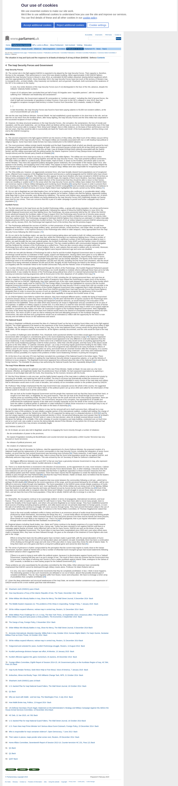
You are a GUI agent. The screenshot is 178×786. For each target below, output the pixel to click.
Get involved (70, 45)
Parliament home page (20, 52)
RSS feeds (108, 35)
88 (26, 482)
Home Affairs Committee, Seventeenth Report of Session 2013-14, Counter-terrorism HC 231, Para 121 (49, 743)
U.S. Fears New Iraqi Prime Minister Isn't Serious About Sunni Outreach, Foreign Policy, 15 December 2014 (51, 726)
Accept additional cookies (37, 25)
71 (103, 188)
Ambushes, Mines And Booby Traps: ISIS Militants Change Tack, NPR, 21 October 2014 (43, 675)
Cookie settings (97, 25)
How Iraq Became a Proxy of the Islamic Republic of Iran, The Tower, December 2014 (42, 593)
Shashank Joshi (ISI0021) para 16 (22, 681)
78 (54, 299)
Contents (101, 58)
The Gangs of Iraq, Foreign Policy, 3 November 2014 (29, 622)
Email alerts (98, 35)
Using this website (53, 782)
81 (70, 405)
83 (100, 417)
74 (94, 274)
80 (94, 362)
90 (59, 520)
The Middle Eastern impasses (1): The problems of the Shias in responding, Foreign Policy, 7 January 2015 (51, 604)
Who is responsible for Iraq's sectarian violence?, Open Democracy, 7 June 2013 (40, 732)
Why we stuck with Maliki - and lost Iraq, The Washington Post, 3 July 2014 (38, 697)
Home (8, 45)
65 (18, 169)
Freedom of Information (35, 782)
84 (71, 453)
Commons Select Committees (107, 52)
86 (42, 475)
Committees (61, 49)
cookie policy (90, 17)
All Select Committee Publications (86, 52)
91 (87, 544)
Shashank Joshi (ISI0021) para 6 (21, 589)
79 (88, 337)
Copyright (64, 782)
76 (19, 287)
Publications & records (75, 49)
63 (36, 112)
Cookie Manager (90, 781)
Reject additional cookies (70, 25)
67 (32, 182)
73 (42, 232)
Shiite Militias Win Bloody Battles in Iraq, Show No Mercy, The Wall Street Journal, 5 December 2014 (48, 598)
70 (22, 188)
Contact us (118, 35)
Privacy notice (72, 781)
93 (45, 577)
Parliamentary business (21, 45)
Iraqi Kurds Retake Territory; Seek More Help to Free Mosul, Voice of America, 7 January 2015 (46, 670)
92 (74, 561)
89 (96, 488)
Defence (7, 54)
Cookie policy (81, 781)
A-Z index (8, 782)
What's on (37, 49)
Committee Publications (68, 52)
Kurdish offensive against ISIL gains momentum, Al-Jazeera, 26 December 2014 (40, 657)
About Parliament (56, 45)
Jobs (45, 782)
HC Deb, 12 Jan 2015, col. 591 (21, 715)
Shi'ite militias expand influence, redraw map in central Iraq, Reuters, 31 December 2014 (43, 609)
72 (16, 201)
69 (71, 186)
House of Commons (13, 49)
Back (37, 589)
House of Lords (27, 49)
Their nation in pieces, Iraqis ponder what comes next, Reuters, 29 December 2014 (41, 737)
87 (45, 477)
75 (43, 283)
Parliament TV (90, 49)
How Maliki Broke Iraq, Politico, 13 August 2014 (27, 702)
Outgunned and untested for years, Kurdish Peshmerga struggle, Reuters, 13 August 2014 (44, 646)
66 (27, 178)
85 (59, 463)
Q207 (11, 759)
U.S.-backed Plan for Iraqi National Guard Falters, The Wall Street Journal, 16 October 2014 (45, 686)
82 (100, 413)
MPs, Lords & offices (40, 45)
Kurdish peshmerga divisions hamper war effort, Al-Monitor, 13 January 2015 (39, 651)
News (98, 49)
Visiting (79, 45)
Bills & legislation (49, 49)
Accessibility (88, 35)
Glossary (15, 782)
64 (53, 153)
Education (88, 45)
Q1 (10, 692)
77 (60, 291)
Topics (104, 49)
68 (70, 184)
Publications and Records (51, 52)
